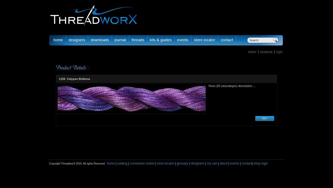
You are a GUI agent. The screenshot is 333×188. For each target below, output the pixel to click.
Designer (77, 40)
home (111, 163)
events (234, 163)
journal (120, 40)
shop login (260, 163)
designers (197, 163)
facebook (266, 52)
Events (183, 40)
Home (57, 40)
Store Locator (204, 40)
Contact (227, 40)
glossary (182, 163)
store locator (165, 163)
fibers (138, 40)
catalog (122, 163)
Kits (161, 40)
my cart (212, 163)
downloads (100, 40)
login (279, 52)
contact (247, 163)
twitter (252, 52)
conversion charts (142, 163)
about (224, 163)
